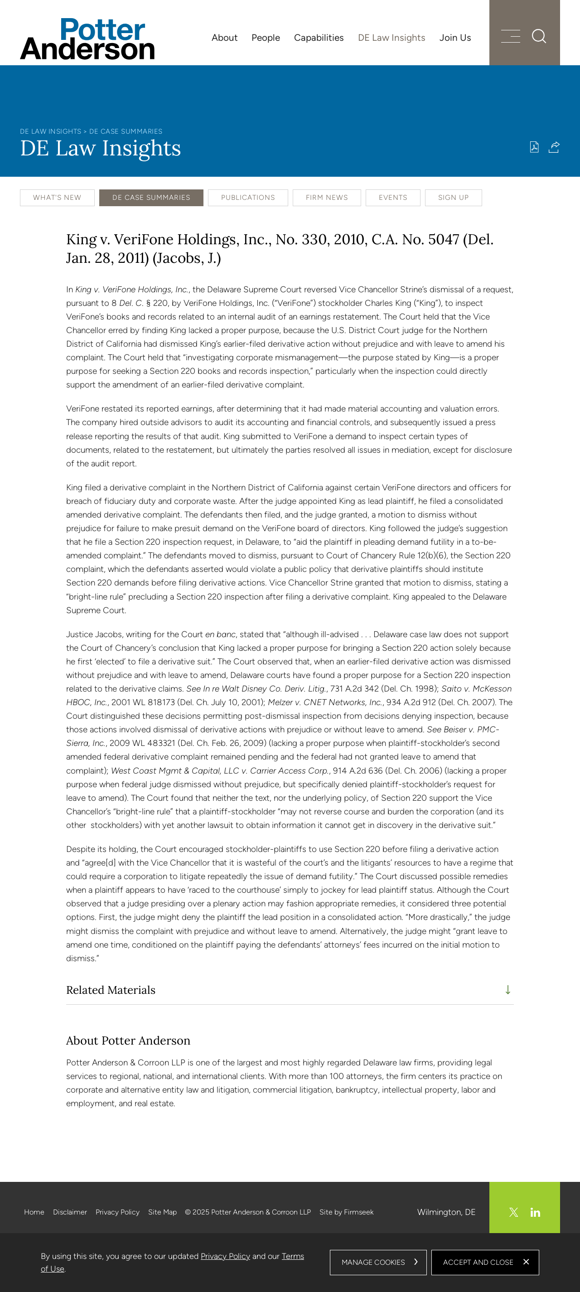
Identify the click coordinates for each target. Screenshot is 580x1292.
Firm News (327, 197)
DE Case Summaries (126, 131)
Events (393, 197)
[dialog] (290, 1262)
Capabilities (319, 37)
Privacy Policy (118, 1212)
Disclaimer (70, 1212)
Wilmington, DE (446, 1212)
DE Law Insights (391, 37)
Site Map (162, 1212)
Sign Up (453, 197)
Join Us (455, 37)
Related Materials (110, 990)
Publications (248, 197)
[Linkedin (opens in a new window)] (535, 1212)
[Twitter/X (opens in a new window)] (514, 1212)
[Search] (539, 36)
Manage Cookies (373, 1262)
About (225, 37)
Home (34, 1212)
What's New (57, 197)
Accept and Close (478, 1262)
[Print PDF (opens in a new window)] (534, 147)
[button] (554, 147)
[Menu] (510, 37)
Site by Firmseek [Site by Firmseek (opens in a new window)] (346, 1212)
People (265, 37)
